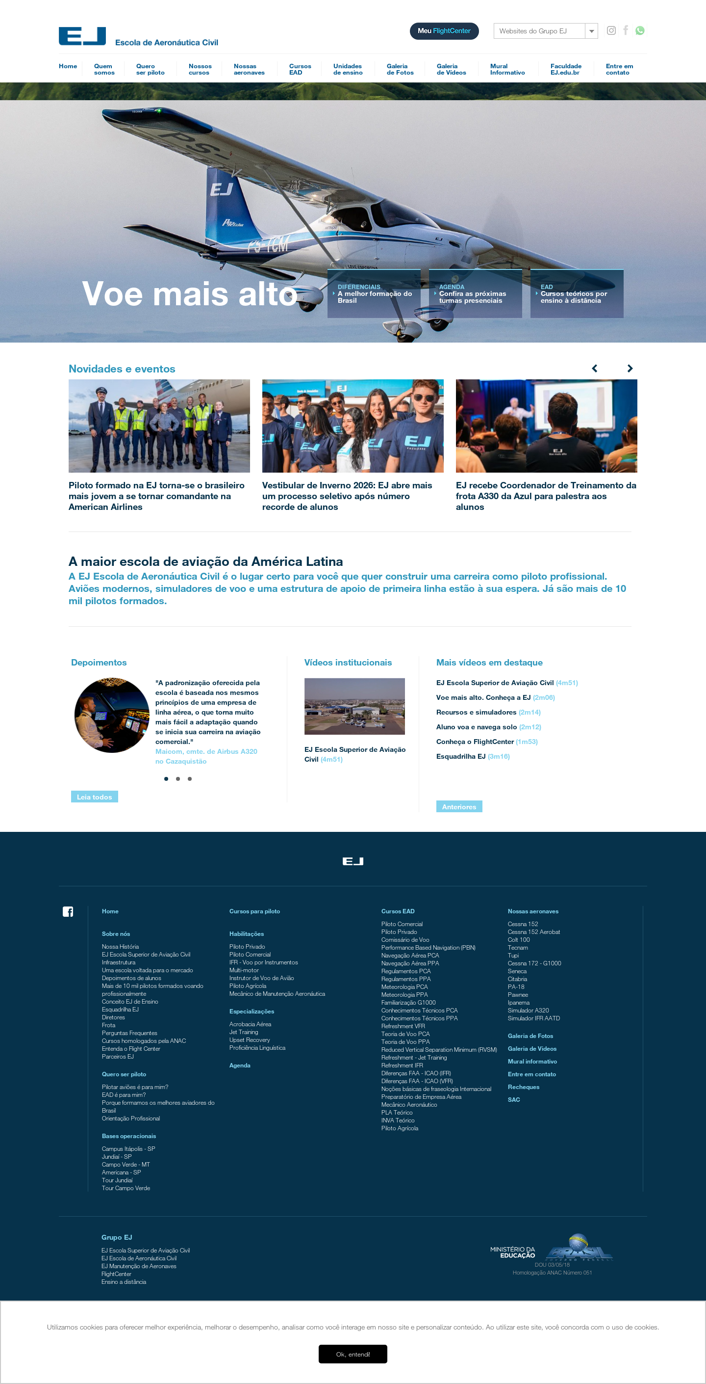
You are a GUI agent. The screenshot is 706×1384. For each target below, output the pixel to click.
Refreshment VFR (403, 1026)
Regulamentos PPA (406, 979)
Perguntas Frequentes (129, 1033)
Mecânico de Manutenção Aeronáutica (277, 993)
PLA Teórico (397, 1112)
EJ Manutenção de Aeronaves (138, 1266)
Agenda (240, 1065)
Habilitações (246, 933)
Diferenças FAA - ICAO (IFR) (416, 1073)
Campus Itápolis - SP (128, 1148)
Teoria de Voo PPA (405, 1041)
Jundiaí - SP (117, 1156)
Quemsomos (104, 69)
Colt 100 (519, 939)
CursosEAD (300, 69)
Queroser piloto (150, 69)
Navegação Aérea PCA (410, 955)
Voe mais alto (190, 292)
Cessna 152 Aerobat (534, 931)
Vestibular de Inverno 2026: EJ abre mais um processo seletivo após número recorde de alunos (347, 495)
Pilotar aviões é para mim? (135, 1087)
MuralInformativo (507, 69)
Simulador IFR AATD (534, 1018)
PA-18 (516, 986)
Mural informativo (532, 1061)
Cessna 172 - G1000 (534, 963)
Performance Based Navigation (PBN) (428, 947)
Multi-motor (244, 970)
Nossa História (120, 946)
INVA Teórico (398, 1120)
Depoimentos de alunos (131, 978)
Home (68, 66)
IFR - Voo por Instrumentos (263, 962)
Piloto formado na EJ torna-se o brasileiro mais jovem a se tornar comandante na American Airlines (157, 495)
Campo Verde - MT (126, 1164)
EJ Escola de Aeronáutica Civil (138, 1258)
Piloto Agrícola (247, 985)
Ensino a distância (123, 1281)
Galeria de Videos (532, 1048)
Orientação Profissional (131, 1118)
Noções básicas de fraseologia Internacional (436, 1088)
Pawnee (518, 994)
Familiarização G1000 (408, 1002)
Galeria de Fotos (530, 1035)
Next (629, 367)
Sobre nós (116, 933)
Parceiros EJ (118, 1056)
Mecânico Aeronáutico (409, 1104)
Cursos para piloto (254, 911)
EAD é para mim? (124, 1094)
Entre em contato (532, 1074)
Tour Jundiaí (117, 1180)
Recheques (523, 1087)
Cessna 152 (523, 924)
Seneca (517, 971)
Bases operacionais (129, 1136)
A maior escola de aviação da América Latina (206, 561)
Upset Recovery (249, 1039)
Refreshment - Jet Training (414, 1057)
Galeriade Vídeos (451, 69)
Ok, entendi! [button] (353, 1354)
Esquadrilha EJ (120, 1009)
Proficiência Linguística (257, 1047)
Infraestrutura (118, 962)
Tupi (513, 955)
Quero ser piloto (124, 1074)
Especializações (251, 1011)
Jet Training (243, 1032)
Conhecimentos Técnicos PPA (419, 1018)
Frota (108, 1025)
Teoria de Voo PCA (405, 1034)
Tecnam (518, 947)
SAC (514, 1099)
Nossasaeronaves (249, 69)
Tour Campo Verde (126, 1188)
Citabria (517, 979)
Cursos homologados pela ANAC (144, 1040)
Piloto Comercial (250, 954)
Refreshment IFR (402, 1065)
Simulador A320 (528, 1010)
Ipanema (519, 1002)
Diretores (113, 1017)
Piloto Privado (247, 946)
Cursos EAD (398, 911)
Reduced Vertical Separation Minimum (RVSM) (439, 1049)
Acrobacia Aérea (250, 1024)
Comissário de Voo (405, 939)
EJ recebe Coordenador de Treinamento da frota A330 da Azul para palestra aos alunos (546, 495)
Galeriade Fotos (400, 69)
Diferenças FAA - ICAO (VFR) (417, 1081)
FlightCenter (116, 1274)
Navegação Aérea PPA (410, 963)
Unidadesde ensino (348, 69)
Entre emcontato (619, 69)
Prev (595, 367)
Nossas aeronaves (533, 911)
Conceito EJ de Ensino (130, 1001)
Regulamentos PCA (406, 971)
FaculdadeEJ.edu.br (566, 69)
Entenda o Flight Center (131, 1048)
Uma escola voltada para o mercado (147, 970)
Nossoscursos (200, 69)
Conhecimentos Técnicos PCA (419, 1010)
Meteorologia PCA (404, 986)
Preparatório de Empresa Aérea (421, 1096)
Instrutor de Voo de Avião (261, 978)
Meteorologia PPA (404, 994)
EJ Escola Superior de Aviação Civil (146, 954)
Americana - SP (121, 1172)
